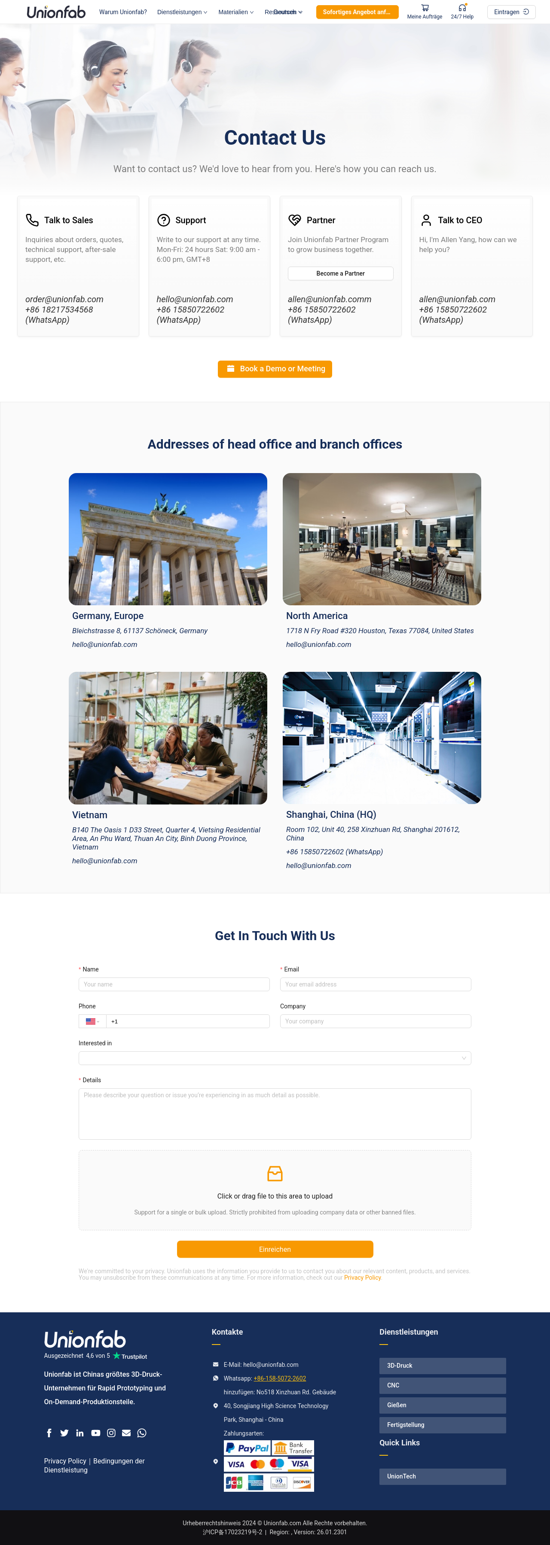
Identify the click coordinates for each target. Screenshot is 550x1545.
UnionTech (401, 1476)
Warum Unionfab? (123, 12)
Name (90, 969)
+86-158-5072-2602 (280, 1378)
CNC (393, 1385)
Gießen (396, 1405)
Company (293, 1006)
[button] (275, 1190)
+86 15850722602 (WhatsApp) (191, 314)
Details (91, 1080)
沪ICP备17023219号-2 (232, 1532)
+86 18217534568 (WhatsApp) (59, 314)
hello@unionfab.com (195, 299)
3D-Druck (399, 1365)
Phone (87, 1006)
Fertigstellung (406, 1424)
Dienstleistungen (182, 12)
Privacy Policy (362, 1277)
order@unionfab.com (64, 299)
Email (291, 969)
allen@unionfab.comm (330, 299)
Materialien (236, 12)
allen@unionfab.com (457, 299)
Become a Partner (341, 273)
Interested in (95, 1043)
